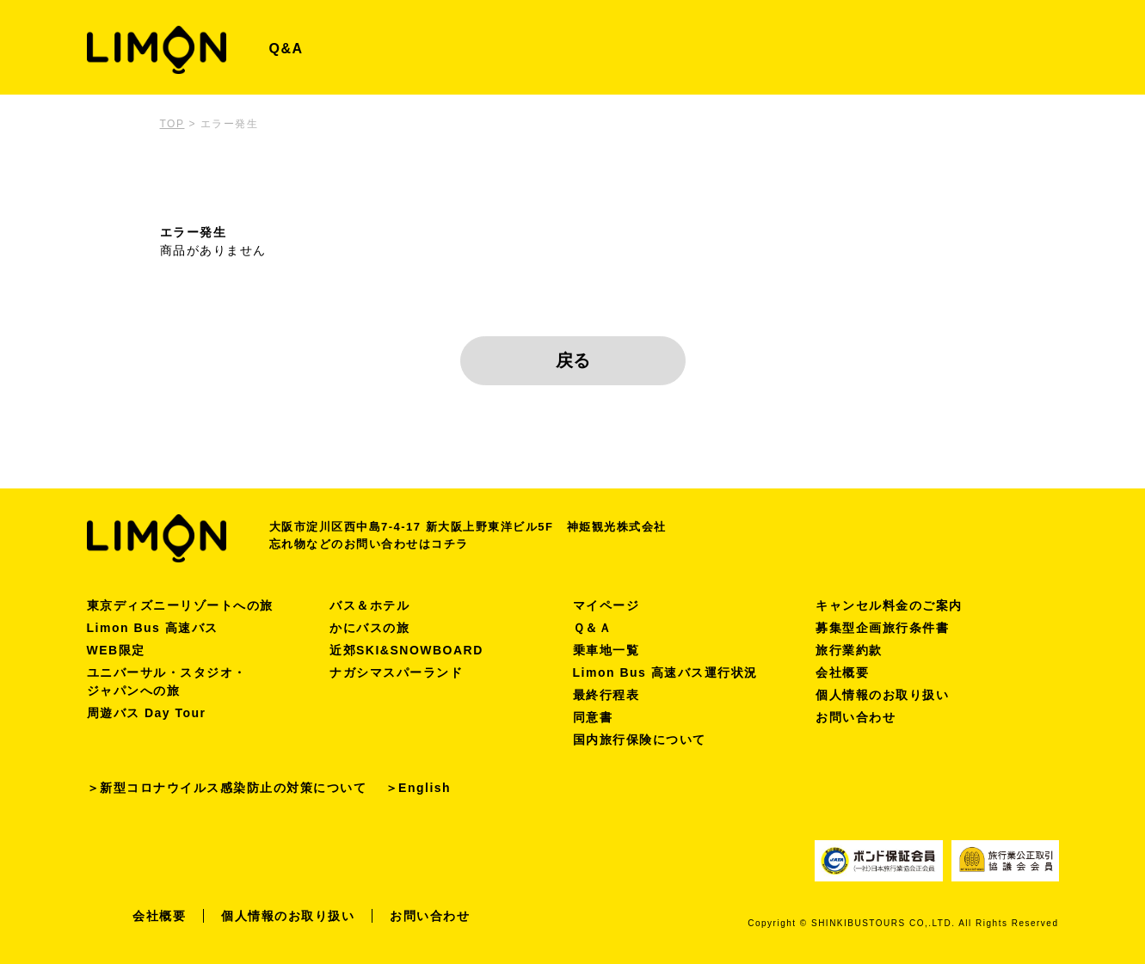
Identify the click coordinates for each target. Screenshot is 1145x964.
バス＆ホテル (369, 605)
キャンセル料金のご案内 (889, 605)
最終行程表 (606, 695)
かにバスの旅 (369, 628)
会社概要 (842, 672)
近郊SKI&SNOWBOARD (406, 650)
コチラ (450, 543)
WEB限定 (116, 650)
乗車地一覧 (606, 650)
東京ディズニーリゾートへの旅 (180, 605)
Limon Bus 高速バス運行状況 (665, 672)
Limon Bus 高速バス (153, 628)
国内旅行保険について (639, 739)
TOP (172, 124)
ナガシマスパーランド (396, 672)
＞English (418, 788)
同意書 (593, 717)
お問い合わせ (856, 717)
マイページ (606, 605)
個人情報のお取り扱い (882, 695)
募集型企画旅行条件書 (882, 628)
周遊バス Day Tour (146, 713)
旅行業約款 (849, 650)
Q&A (286, 48)
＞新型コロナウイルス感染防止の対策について (227, 788)
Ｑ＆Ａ (593, 628)
